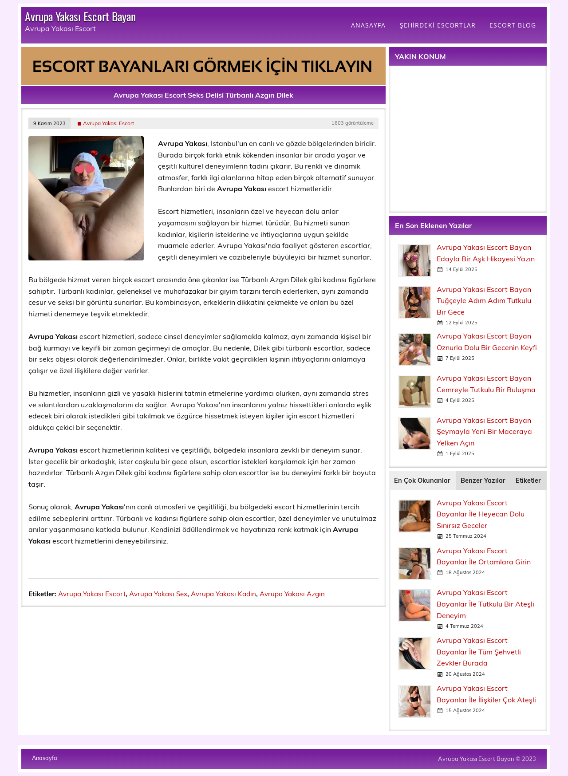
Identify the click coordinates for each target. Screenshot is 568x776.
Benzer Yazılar (483, 481)
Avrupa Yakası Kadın (223, 594)
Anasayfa (44, 758)
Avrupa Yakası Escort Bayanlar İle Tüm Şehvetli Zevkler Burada (479, 651)
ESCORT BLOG (512, 25)
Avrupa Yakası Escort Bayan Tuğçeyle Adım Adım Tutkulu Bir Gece (484, 300)
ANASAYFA (368, 25)
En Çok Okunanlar (422, 481)
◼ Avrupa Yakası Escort (105, 123)
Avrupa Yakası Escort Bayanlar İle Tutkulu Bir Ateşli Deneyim (485, 603)
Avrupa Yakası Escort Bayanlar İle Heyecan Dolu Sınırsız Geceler (481, 514)
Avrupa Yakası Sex (158, 594)
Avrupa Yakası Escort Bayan (80, 16)
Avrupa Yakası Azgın (292, 594)
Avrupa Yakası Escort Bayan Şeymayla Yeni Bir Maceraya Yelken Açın (484, 431)
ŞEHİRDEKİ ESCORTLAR (438, 25)
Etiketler (528, 481)
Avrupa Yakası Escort (92, 594)
